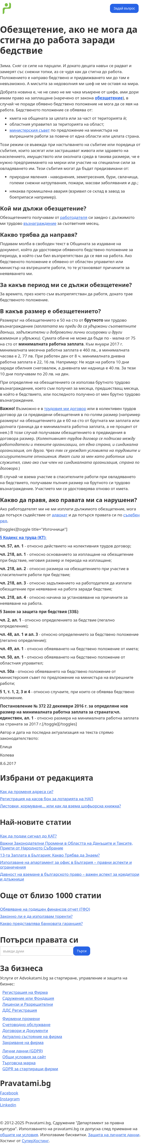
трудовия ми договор (65, 408)
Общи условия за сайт (24, 1057)
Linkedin (8, 1105)
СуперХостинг (35, 1140)
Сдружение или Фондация (28, 998)
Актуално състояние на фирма (32, 1036)
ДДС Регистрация (19, 1010)
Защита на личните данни (113, 1134)
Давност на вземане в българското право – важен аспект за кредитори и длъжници (69, 876)
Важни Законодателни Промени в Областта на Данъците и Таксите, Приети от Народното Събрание (66, 845)
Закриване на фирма (23, 1042)
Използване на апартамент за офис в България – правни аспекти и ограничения (66, 865)
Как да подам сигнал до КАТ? (28, 836)
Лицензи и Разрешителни (27, 1004)
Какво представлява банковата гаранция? (41, 923)
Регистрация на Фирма (25, 992)
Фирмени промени (21, 1018)
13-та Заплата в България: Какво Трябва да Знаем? (50, 855)
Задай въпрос (124, 8)
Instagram (10, 1099)
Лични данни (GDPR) (22, 1051)
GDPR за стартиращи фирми (30, 1068)
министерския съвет (30, 130)
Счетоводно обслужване (26, 1024)
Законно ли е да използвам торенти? (36, 916)
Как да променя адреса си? (26, 791)
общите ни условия (19, 1134)
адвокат (59, 515)
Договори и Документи (25, 1030)
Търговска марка (19, 1062)
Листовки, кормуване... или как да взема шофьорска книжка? (60, 806)
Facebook (9, 1093)
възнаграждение (39, 223)
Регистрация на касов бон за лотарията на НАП (46, 798)
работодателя (73, 217)
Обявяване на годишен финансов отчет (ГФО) (45, 909)
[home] (5, 8)
